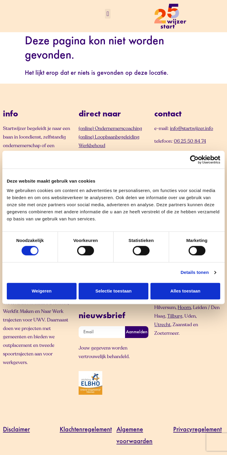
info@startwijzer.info (191, 128)
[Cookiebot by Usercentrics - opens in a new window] (194, 159)
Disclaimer (16, 430)
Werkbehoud (92, 145)
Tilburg (174, 316)
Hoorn (184, 307)
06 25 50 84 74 (190, 141)
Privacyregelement (197, 430)
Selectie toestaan (113, 290)
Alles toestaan (185, 290)
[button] (108, 14)
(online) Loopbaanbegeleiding (109, 137)
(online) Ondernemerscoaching (110, 128)
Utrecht (162, 324)
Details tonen (195, 272)
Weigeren (41, 290)
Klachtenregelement (86, 430)
